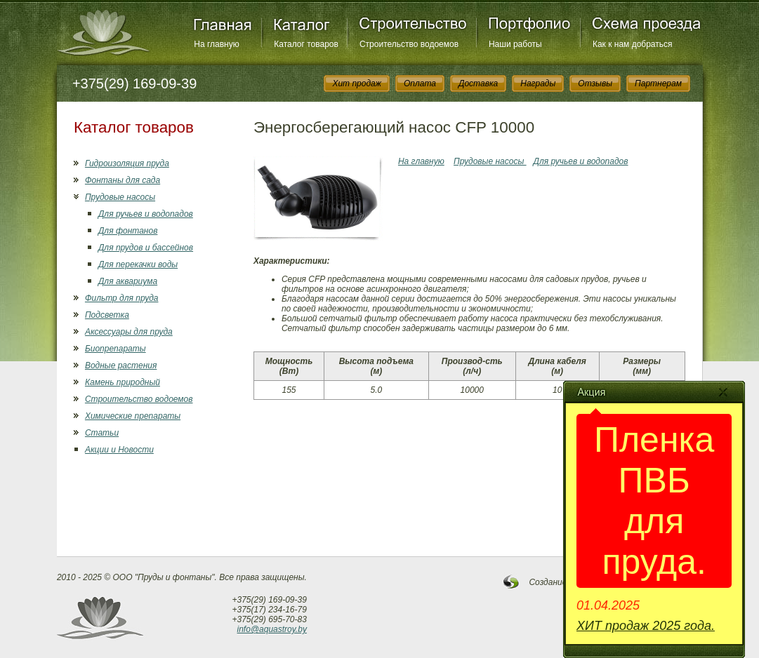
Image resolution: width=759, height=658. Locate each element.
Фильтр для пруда (122, 298)
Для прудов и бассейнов (145, 248)
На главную (216, 44)
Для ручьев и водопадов (145, 214)
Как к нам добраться (633, 44)
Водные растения (121, 365)
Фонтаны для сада (122, 180)
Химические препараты (132, 416)
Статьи (102, 433)
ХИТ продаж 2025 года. (645, 626)
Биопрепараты (115, 349)
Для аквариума (127, 281)
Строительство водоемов (408, 44)
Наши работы (515, 44)
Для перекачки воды (138, 264)
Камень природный (122, 382)
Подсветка (107, 315)
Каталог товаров (306, 44)
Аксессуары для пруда (129, 332)
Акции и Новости (119, 450)
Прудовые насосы (120, 197)
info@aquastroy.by (272, 629)
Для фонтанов (127, 231)
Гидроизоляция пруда (127, 163)
